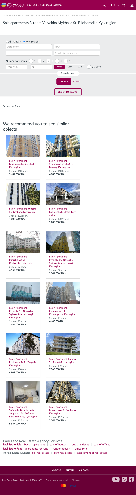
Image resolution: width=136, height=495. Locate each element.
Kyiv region (32, 41)
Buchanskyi (47, 15)
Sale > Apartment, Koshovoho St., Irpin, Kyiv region (63, 199)
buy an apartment (34, 444)
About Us (56, 470)
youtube (116, 479)
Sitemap (76, 480)
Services (70, 470)
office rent (81, 448)
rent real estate (63, 453)
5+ (70, 61)
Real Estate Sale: (12, 444)
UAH (59, 67)
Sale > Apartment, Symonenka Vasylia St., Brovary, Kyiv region (63, 151)
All (9, 41)
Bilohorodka (62, 15)
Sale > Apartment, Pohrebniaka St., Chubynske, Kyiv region (23, 247)
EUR (80, 67)
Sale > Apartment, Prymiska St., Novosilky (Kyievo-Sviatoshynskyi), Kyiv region (63, 249)
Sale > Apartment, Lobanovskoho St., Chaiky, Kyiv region (23, 151)
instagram (124, 479)
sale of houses (58, 444)
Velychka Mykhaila (80, 15)
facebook (131, 479)
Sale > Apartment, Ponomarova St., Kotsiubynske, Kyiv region (63, 299)
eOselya (96, 67)
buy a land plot (80, 444)
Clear (76, 81)
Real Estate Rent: (12, 448)
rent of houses (61, 448)
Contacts (84, 470)
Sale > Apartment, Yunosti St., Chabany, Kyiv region (23, 198)
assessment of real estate (92, 453)
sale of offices (102, 444)
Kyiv (18, 41)
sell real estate (40, 453)
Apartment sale (32, 15)
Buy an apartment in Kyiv (57, 480)
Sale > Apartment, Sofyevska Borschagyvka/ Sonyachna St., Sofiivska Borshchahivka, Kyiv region (23, 399)
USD (70, 67)
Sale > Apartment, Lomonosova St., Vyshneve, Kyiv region (63, 398)
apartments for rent (36, 448)
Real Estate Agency (13, 15)
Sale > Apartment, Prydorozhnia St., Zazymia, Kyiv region (23, 350)
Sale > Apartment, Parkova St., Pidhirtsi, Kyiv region (63, 348)
